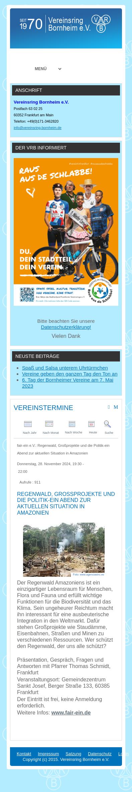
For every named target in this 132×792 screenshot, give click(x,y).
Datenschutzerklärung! (66, 327)
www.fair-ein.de (71, 712)
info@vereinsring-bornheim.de (37, 128)
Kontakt (24, 753)
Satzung (73, 753)
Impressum (48, 753)
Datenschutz (100, 753)
